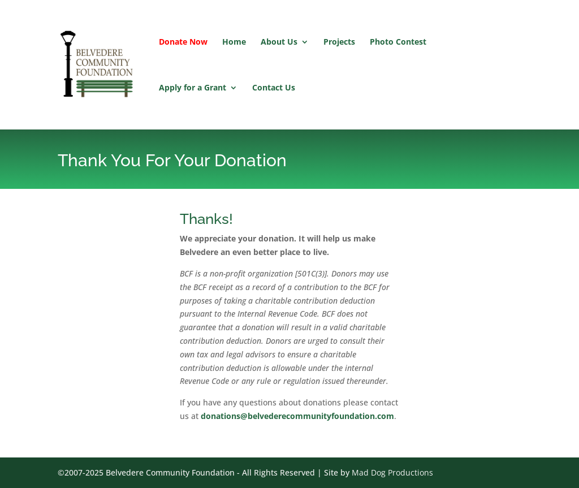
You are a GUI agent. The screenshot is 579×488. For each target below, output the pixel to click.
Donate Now (183, 42)
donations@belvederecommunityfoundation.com (297, 416)
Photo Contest (398, 42)
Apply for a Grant (192, 88)
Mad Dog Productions (392, 472)
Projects (339, 42)
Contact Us (273, 88)
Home (234, 42)
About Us (279, 42)
